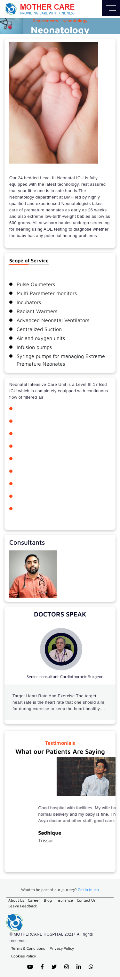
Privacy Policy (62, 948)
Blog (48, 900)
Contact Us (86, 900)
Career (34, 900)
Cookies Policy (23, 956)
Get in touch (88, 889)
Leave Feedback (22, 906)
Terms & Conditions (28, 948)
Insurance (64, 900)
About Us (16, 900)
